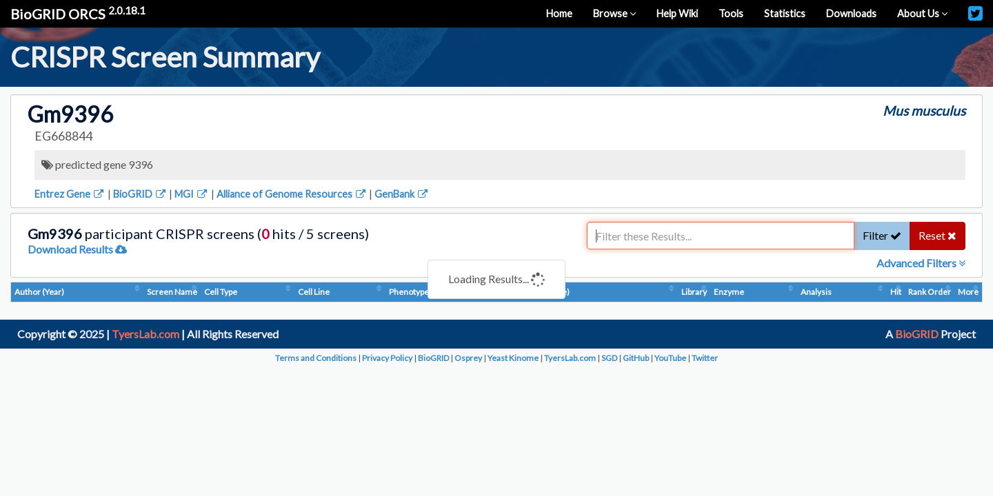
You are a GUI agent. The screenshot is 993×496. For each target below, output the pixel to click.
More (968, 292)
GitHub (636, 358)
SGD (609, 358)
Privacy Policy (387, 358)
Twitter (705, 358)
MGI (191, 194)
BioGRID (140, 194)
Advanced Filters (920, 262)
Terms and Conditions (316, 358)
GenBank (402, 194)
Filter (882, 235)
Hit (895, 292)
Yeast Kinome (513, 358)
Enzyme (729, 292)
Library (694, 292)
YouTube (670, 358)
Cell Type (220, 292)
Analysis (816, 292)
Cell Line (314, 292)
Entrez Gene (70, 194)
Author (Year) (39, 292)
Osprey (468, 358)
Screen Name (172, 292)
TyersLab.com (145, 333)
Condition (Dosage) (534, 292)
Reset (937, 235)
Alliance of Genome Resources (292, 194)
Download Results (77, 249)
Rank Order (929, 292)
